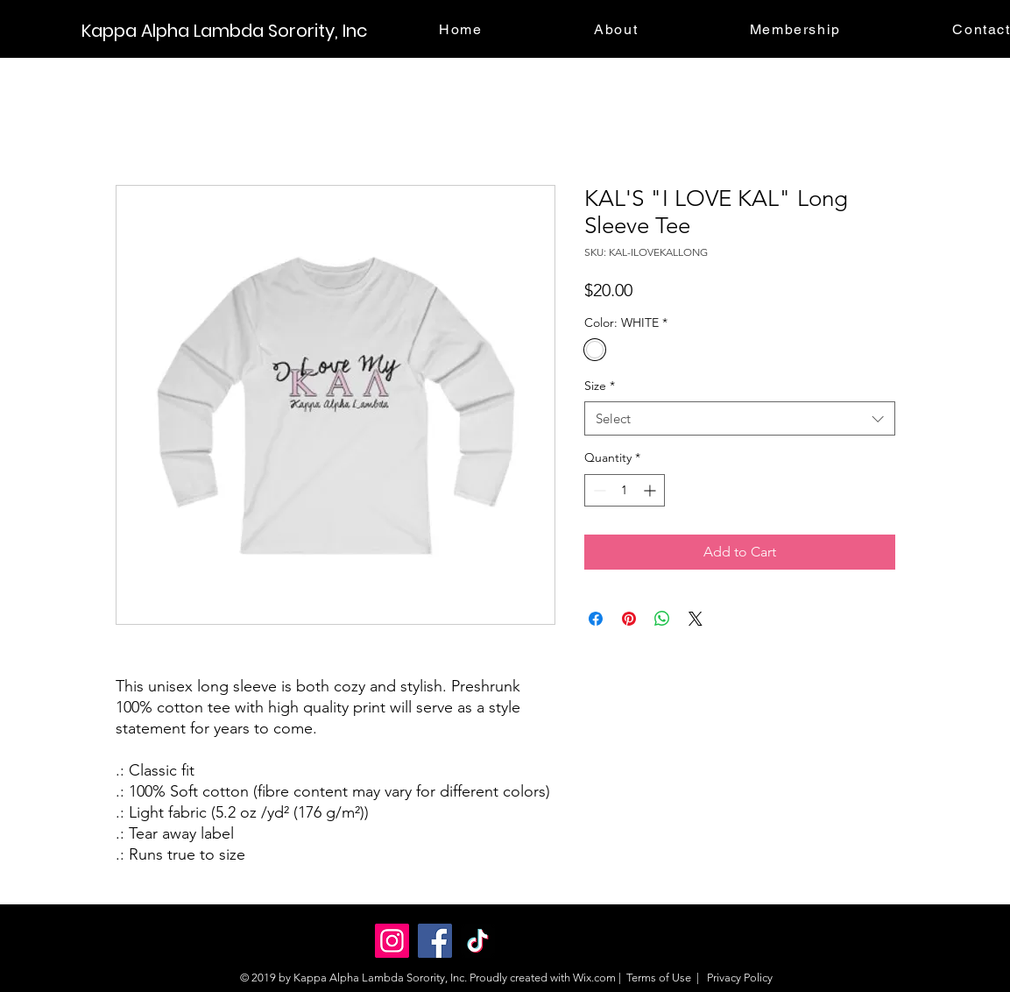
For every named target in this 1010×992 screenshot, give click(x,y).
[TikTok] (478, 941)
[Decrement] (598, 490)
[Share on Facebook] (595, 618)
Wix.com (594, 977)
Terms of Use (658, 977)
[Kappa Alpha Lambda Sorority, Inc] (228, 30)
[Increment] (651, 490)
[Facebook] (435, 941)
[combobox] (739, 418)
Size (599, 385)
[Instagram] (392, 941)
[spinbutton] (624, 490)
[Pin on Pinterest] (628, 618)
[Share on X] (695, 618)
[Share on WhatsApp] (662, 618)
